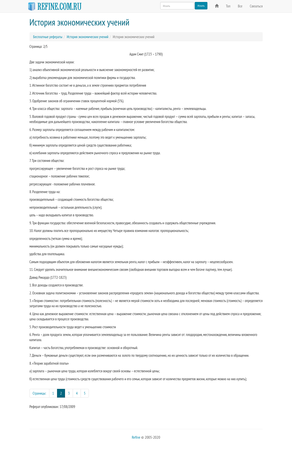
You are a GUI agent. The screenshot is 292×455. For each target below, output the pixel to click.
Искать (201, 5)
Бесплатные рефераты (48, 36)
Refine (136, 437)
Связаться (256, 6)
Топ (228, 6)
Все (240, 6)
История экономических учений (87, 36)
